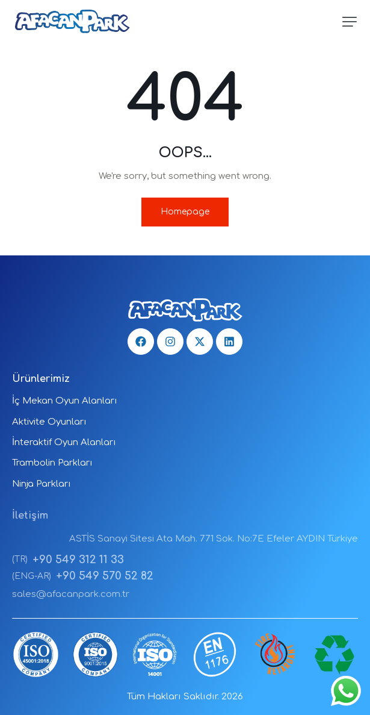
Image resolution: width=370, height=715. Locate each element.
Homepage (185, 211)
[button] (349, 21)
